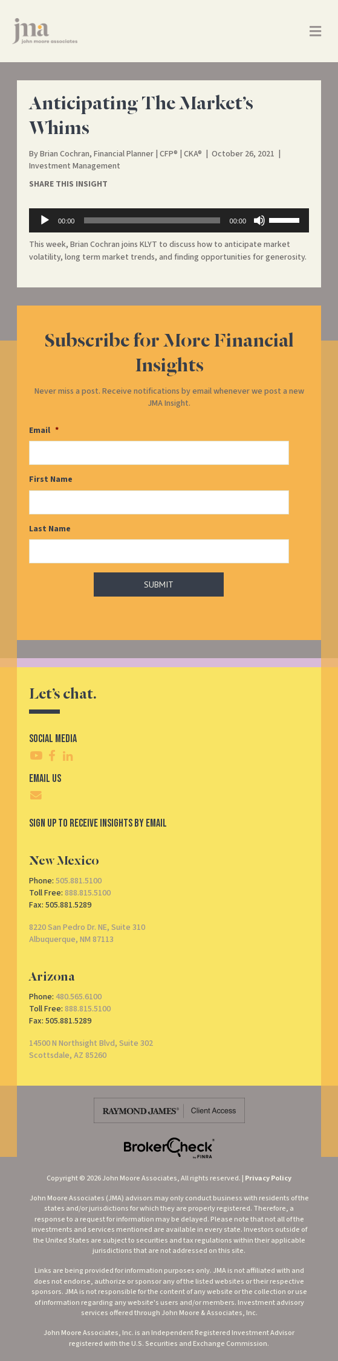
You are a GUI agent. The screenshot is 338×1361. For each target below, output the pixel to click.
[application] (169, 220)
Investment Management (74, 166)
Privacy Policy (268, 1178)
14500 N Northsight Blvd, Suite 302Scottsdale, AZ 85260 (91, 1049)
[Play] (45, 220)
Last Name (50, 529)
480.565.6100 (79, 997)
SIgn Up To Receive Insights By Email (98, 823)
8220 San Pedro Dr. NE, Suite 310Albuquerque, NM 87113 (87, 933)
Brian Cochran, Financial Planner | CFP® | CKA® (121, 154)
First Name (51, 479)
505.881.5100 (79, 881)
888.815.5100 (88, 893)
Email (44, 430)
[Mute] (259, 220)
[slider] (151, 220)
